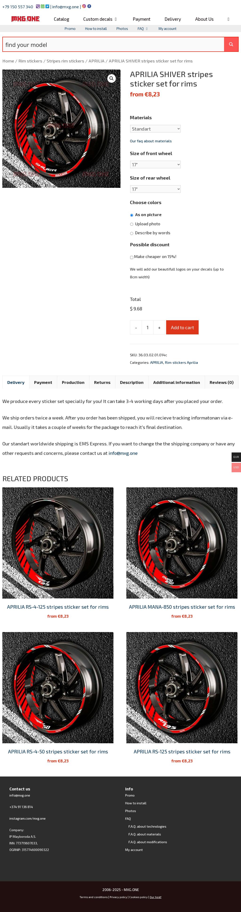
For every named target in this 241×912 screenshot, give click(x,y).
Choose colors (145, 202)
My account (167, 28)
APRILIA (96, 60)
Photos (122, 28)
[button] (111, 78)
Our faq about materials (151, 141)
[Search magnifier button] (231, 44)
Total (135, 299)
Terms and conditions (94, 897)
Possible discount (149, 244)
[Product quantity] (147, 327)
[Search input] (113, 44)
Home (8, 60)
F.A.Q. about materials (145, 834)
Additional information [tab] (176, 382)
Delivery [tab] (15, 382)
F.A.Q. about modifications (148, 842)
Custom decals (104, 19)
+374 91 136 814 (21, 807)
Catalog (61, 19)
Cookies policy (138, 897)
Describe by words (152, 232)
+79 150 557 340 (17, 6)
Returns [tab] (102, 382)
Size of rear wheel (150, 178)
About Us (204, 19)
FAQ (145, 28)
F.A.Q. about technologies (147, 826)
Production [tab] (73, 382)
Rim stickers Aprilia (181, 362)
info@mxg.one (66, 6)
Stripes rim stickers (65, 60)
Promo (70, 28)
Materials (141, 117)
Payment (141, 19)
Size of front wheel (151, 153)
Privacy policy (118, 897)
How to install (96, 28)
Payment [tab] (43, 382)
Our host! (155, 897)
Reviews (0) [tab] (221, 382)
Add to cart (182, 327)
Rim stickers (30, 60)
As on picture (148, 214)
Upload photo (147, 223)
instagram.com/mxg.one (27, 818)
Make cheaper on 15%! (155, 256)
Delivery (173, 19)
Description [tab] (132, 382)
